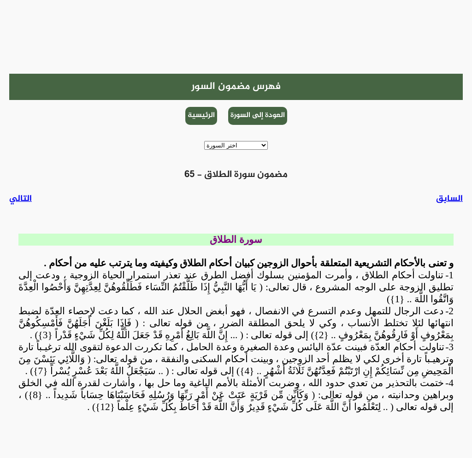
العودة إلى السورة (257, 115)
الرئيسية (201, 115)
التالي (20, 199)
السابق (449, 199)
